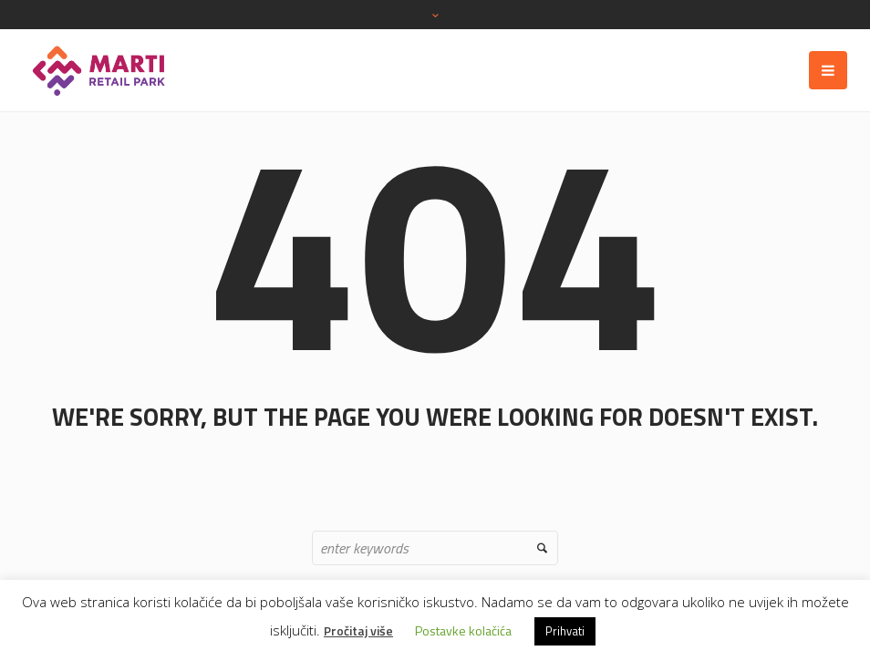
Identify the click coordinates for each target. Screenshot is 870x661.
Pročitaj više (358, 630)
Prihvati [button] (565, 631)
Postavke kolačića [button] (463, 630)
